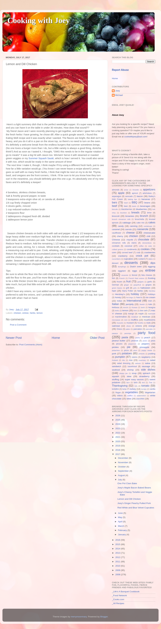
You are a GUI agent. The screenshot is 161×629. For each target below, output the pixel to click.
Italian (115, 304)
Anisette (136, 190)
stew (129, 376)
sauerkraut (132, 366)
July (120, 479)
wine (128, 398)
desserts (131, 263)
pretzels (141, 354)
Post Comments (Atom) (30, 344)
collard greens (117, 249)
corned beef (127, 252)
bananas (146, 199)
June (120, 513)
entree (25, 313)
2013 (118, 553)
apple (121, 192)
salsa (147, 363)
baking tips (132, 199)
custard (141, 259)
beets (134, 206)
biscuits (115, 209)
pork (114, 353)
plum (135, 350)
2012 (118, 557)
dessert (115, 263)
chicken (17, 313)
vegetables (131, 392)
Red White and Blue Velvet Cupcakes (135, 507)
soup (134, 373)
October (122, 466)
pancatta (149, 329)
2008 (118, 574)
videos (120, 395)
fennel (134, 275)
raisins (134, 357)
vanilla (152, 389)
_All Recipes (118, 603)
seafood (116, 370)
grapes (148, 285)
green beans (117, 288)
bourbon (123, 213)
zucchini (140, 398)
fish (113, 278)
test (143, 382)
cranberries (149, 252)
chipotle (129, 240)
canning (133, 226)
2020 (118, 441)
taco (128, 382)
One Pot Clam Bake (127, 483)
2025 (118, 420)
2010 (118, 566)
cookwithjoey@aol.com (135, 136)
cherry (120, 236)
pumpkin (120, 356)
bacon (140, 196)
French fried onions (136, 278)
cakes (151, 222)
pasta (125, 337)
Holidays (151, 294)
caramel (116, 229)
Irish (150, 301)
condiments (132, 249)
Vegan (118, 392)
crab (138, 252)
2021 (118, 437)
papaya (115, 333)
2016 (118, 540)
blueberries (141, 209)
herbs (32, 313)
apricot (135, 193)
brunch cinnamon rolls (121, 219)
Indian (119, 301)
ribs (123, 360)
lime (135, 311)
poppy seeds (147, 350)
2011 (118, 561)
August (121, 475)
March (121, 526)
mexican (146, 316)
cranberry (122, 256)
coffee (141, 246)
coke (150, 246)
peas (153, 341)
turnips (143, 389)
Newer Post (14, 337)
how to (139, 297)
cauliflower (116, 233)
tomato (145, 385)
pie (128, 346)
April (120, 521)
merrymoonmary (79, 616)
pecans (119, 344)
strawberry (144, 376)
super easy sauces (134, 379)
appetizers (149, 189)
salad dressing (123, 363)
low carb (143, 310)
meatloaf (134, 317)
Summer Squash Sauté (41, 158)
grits (134, 288)
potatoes (127, 353)
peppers (146, 344)
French (122, 278)
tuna (124, 389)
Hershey (152, 291)
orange (151, 326)
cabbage (126, 222)
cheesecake (149, 233)
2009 (118, 570)
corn (114, 252)
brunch (144, 215)
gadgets (140, 282)
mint (125, 320)
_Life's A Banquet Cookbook (125, 591)
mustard (130, 323)
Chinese (116, 239)
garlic (149, 282)
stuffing (115, 379)
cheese (130, 232)
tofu (135, 386)
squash (115, 376)
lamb (143, 307)
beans (147, 202)
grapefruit (137, 285)
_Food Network (119, 595)
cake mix (140, 223)
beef (114, 205)
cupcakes (128, 259)
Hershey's (120, 294)
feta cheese (146, 275)
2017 (118, 454)
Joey (117, 90)
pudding (151, 354)
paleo (128, 329)
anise (126, 190)
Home (56, 337)
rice (131, 360)
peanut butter (118, 340)
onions (138, 326)
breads (135, 212)
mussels (120, 323)
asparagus (116, 196)
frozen (119, 282)
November (123, 462)
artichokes (147, 193)
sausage (146, 366)
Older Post (97, 337)
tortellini (115, 389)
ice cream (150, 297)
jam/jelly (130, 304)
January (122, 534)
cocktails (116, 246)
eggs (134, 271)
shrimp (130, 370)
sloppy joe (123, 373)
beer (126, 206)
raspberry (146, 357)
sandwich (116, 366)
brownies (129, 216)
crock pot (142, 255)
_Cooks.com (118, 599)
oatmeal (116, 326)
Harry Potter (127, 291)
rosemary (142, 360)
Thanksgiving (119, 385)
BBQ (134, 202)
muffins (134, 320)
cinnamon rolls (119, 243)
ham (114, 291)
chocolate (143, 239)
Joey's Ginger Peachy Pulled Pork (134, 503)
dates (150, 259)
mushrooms (149, 320)
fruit (128, 281)
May (120, 517)
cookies (145, 249)
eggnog (151, 266)
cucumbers (116, 259)
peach (147, 337)
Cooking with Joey (38, 20)
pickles (115, 347)
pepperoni (132, 344)
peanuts (134, 341)
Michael (119, 95)
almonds (115, 190)
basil (126, 203)
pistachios (116, 350)
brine (149, 213)
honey (118, 297)
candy (121, 226)
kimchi (125, 307)
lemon (40, 313)
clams (134, 243)
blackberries (126, 209)
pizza (126, 350)
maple (141, 314)
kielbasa (115, 307)
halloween (145, 288)
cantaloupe (147, 226)
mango (131, 314)
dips (152, 262)
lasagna (151, 307)
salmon (138, 363)
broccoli (116, 216)
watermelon (141, 396)
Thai (150, 382)
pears (145, 341)
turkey (133, 389)
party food (146, 333)
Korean (134, 307)
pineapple (144, 347)
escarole (124, 275)
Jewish (142, 304)
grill (127, 288)
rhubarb (115, 360)
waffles (130, 396)
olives (128, 326)
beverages (145, 206)
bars (114, 202)
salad (152, 360)
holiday (135, 294)
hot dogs (129, 297)
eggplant (122, 271)
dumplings (122, 267)
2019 (118, 445)
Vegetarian (150, 392)
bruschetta (139, 219)
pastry (137, 338)
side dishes (148, 369)
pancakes (138, 329)
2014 (118, 548)
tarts (136, 382)
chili (148, 236)
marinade (151, 314)
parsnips (127, 333)
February (122, 530)
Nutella (140, 323)
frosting (151, 278)
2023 (118, 428)
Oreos (119, 329)
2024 (118, 424)
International (134, 300)
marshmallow (121, 317)
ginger (126, 285)
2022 (118, 433)
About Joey (118, 115)
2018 (118, 450)
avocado (129, 196)
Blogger (104, 616)
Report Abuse (120, 70)
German (115, 285)
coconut (128, 246)
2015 (118, 544)
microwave (116, 320)
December (123, 458)
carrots (128, 229)
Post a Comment (18, 325)
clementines (147, 243)
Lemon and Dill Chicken (129, 499)
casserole (142, 229)
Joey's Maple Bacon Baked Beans (134, 487)
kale (150, 304)
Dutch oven (136, 266)
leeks (117, 311)
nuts (148, 323)
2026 (118, 415)
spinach (146, 373)
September (123, 471)
